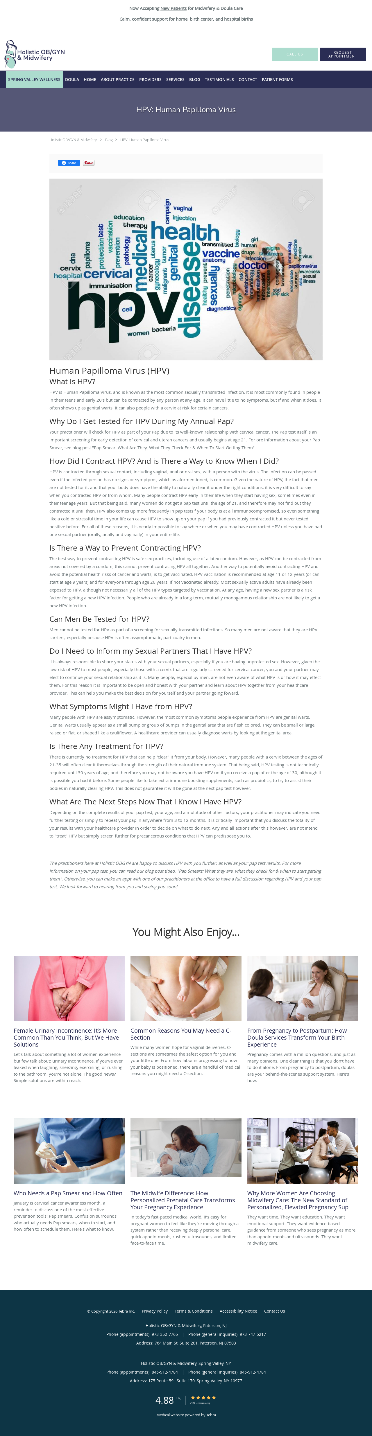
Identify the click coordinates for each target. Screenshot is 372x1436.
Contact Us (274, 1311)
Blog (109, 139)
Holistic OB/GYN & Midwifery (73, 139)
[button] (343, 54)
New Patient (172, 8)
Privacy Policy (155, 1311)
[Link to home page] (25, 54)
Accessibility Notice (238, 1311)
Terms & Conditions (194, 1311)
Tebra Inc (126, 1311)
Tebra (211, 1414)
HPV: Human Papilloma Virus (144, 139)
